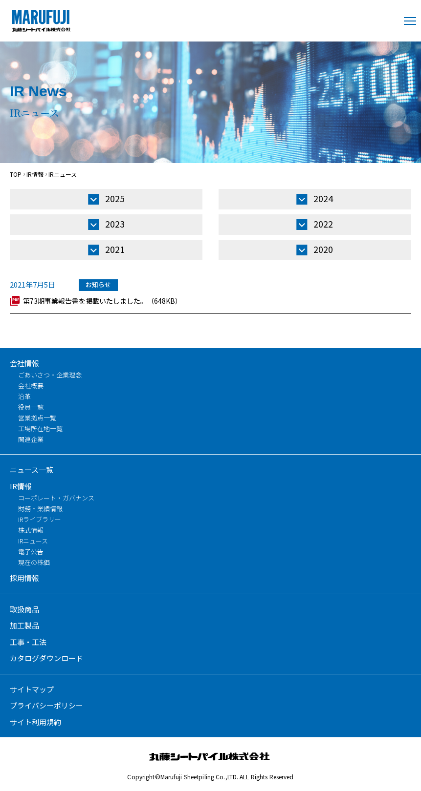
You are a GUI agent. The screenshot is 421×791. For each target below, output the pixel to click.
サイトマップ (32, 689)
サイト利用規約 (35, 722)
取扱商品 (24, 609)
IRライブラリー (39, 519)
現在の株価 (34, 562)
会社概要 (31, 385)
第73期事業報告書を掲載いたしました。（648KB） (102, 301)
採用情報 (24, 578)
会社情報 (24, 363)
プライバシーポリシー (46, 705)
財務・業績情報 (40, 508)
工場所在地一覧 (40, 428)
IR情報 (35, 174)
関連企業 (31, 439)
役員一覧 (31, 407)
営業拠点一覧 (37, 417)
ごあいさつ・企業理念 (50, 374)
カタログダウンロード (46, 658)
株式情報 (31, 530)
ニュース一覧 (31, 469)
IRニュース (33, 540)
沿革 (24, 396)
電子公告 (31, 551)
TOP (16, 174)
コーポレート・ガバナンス (56, 497)
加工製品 (24, 625)
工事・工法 (28, 642)
